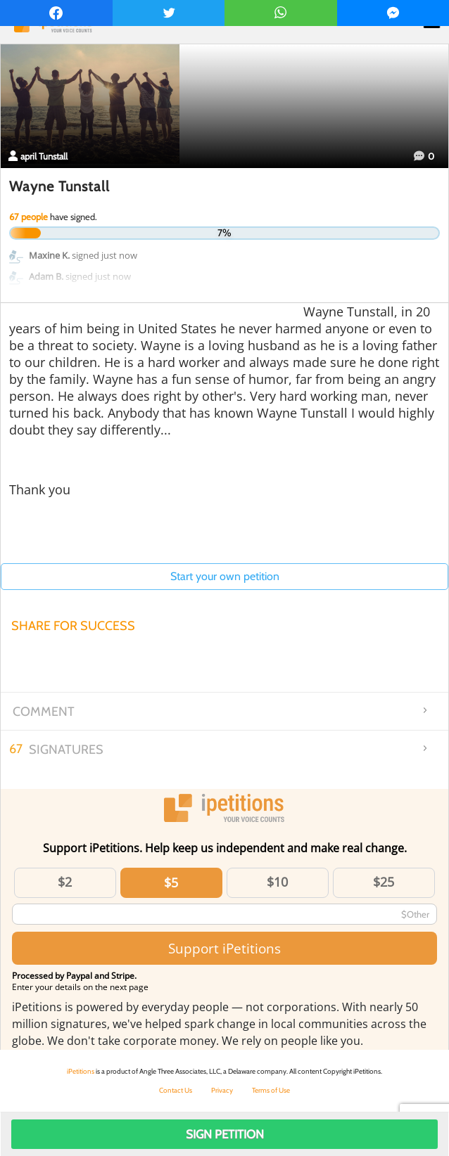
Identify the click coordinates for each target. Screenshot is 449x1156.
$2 (65, 881)
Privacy (222, 1090)
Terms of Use (271, 1090)
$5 (171, 882)
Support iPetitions (224, 948)
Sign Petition (225, 1134)
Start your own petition (224, 576)
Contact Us (175, 1090)
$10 (277, 881)
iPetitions (80, 1071)
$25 (383, 881)
